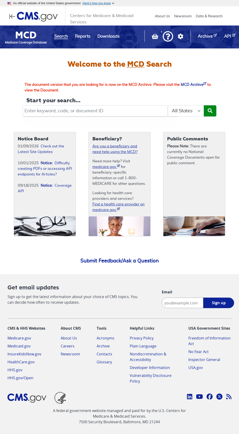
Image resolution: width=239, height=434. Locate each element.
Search (61, 36)
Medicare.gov (19, 338)
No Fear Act (198, 351)
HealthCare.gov (21, 362)
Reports (82, 36)
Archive (103, 346)
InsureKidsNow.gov (24, 354)
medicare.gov (106, 166)
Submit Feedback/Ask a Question (119, 260)
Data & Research (209, 16)
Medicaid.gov (19, 346)
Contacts (104, 354)
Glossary (104, 362)
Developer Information (150, 367)
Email (167, 292)
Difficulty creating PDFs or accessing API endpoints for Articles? (45, 168)
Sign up (219, 302)
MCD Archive (193, 85)
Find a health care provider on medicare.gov (118, 207)
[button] (168, 36)
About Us (162, 16)
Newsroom (183, 16)
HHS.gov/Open (20, 377)
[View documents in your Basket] (155, 37)
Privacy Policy (142, 338)
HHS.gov (14, 369)
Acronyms (105, 338)
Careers (67, 346)
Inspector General (204, 359)
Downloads (108, 36)
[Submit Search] (210, 111)
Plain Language (143, 346)
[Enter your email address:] (182, 303)
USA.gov (195, 367)
